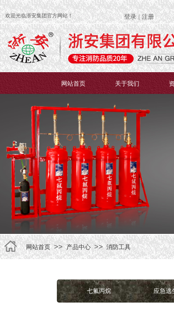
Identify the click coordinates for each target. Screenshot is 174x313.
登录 (130, 16)
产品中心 (78, 246)
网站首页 (73, 83)
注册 (148, 16)
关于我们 (127, 83)
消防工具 (118, 246)
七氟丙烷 (99, 290)
